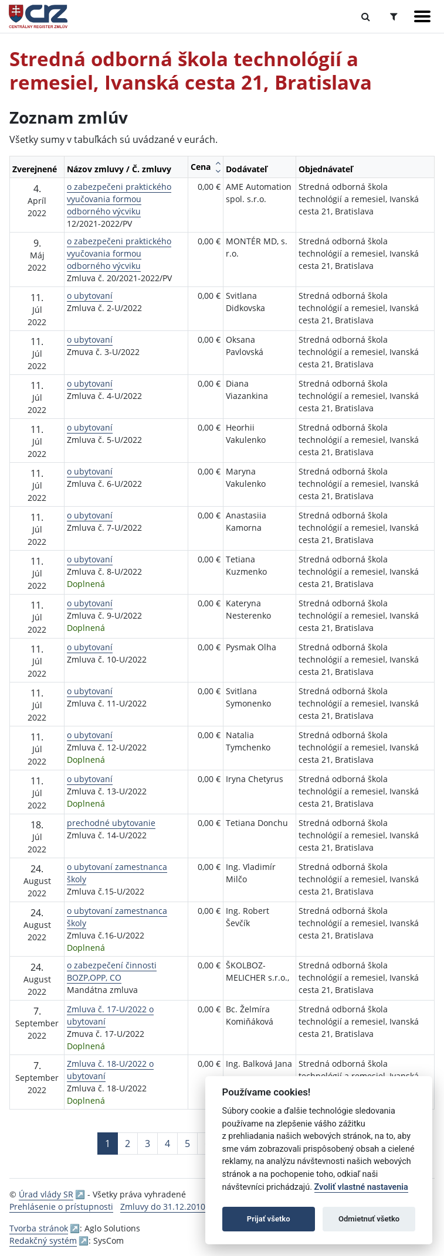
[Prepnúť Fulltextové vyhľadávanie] (366, 16)
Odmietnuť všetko (368, 1218)
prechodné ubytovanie (111, 822)
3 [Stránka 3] (147, 1143)
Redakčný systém (43, 1240)
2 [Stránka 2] (127, 1143)
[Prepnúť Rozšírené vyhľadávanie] (393, 16)
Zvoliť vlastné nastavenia (361, 1187)
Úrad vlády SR (46, 1194)
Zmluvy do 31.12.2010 (162, 1206)
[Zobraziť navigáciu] (422, 16)
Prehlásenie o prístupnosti (61, 1206)
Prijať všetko (268, 1218)
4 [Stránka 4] (167, 1143)
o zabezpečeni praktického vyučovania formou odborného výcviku (119, 199)
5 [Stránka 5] (187, 1143)
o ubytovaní (90, 295)
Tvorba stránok (38, 1228)
